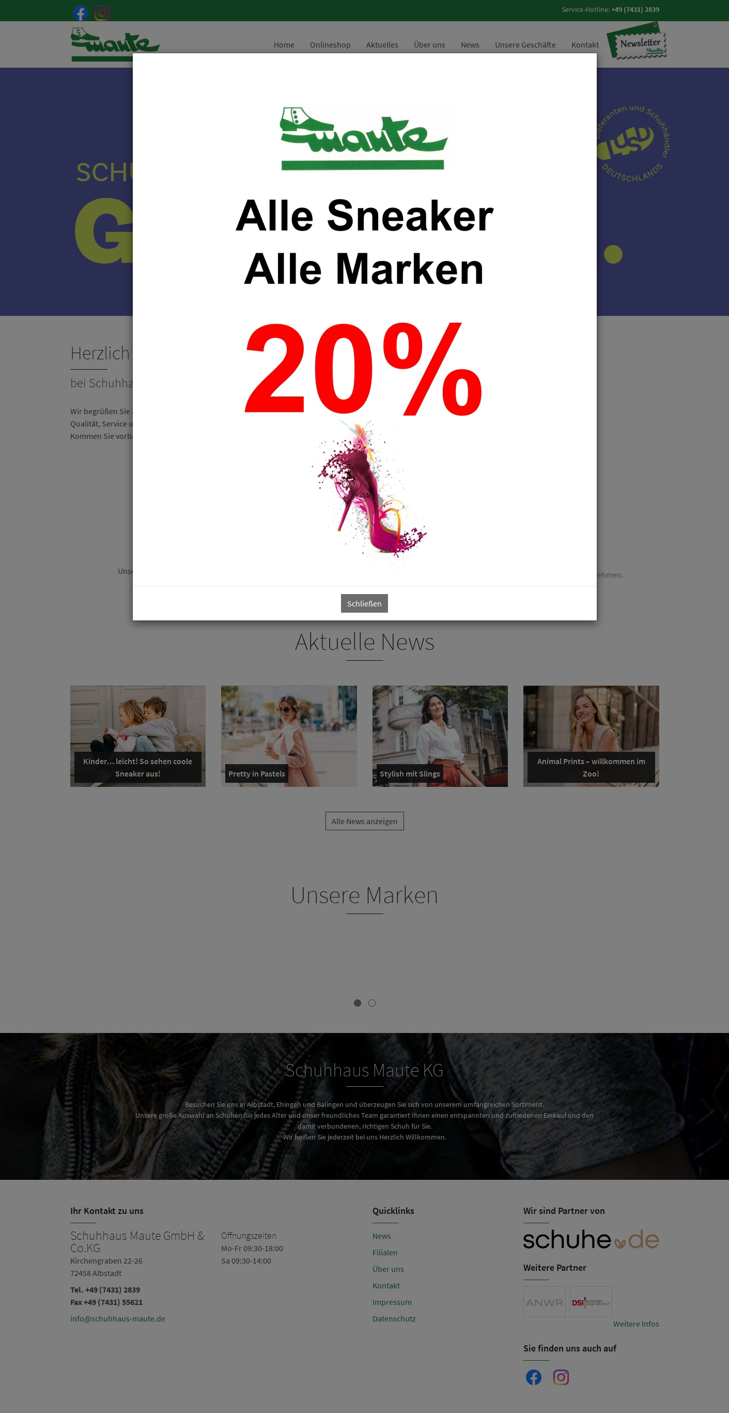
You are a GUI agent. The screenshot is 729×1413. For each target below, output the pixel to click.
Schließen (364, 603)
